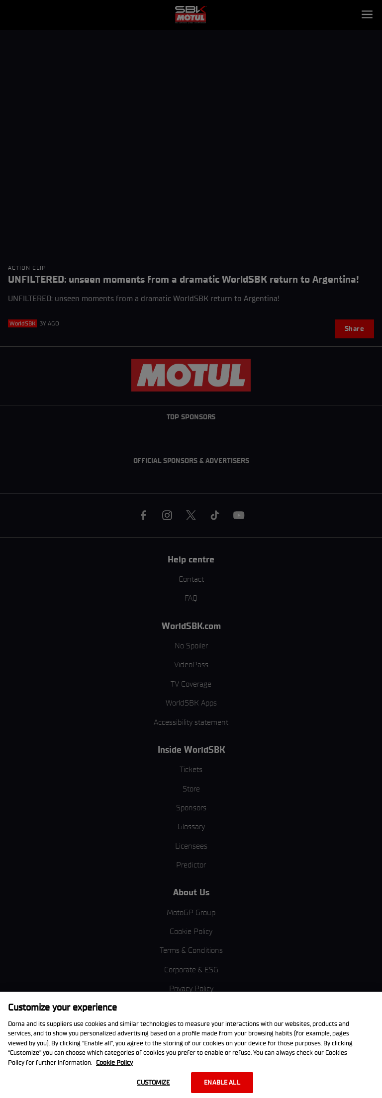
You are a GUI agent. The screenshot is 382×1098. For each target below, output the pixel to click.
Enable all (222, 1082)
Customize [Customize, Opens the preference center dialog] (153, 1082)
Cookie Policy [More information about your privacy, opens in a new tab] (114, 1062)
